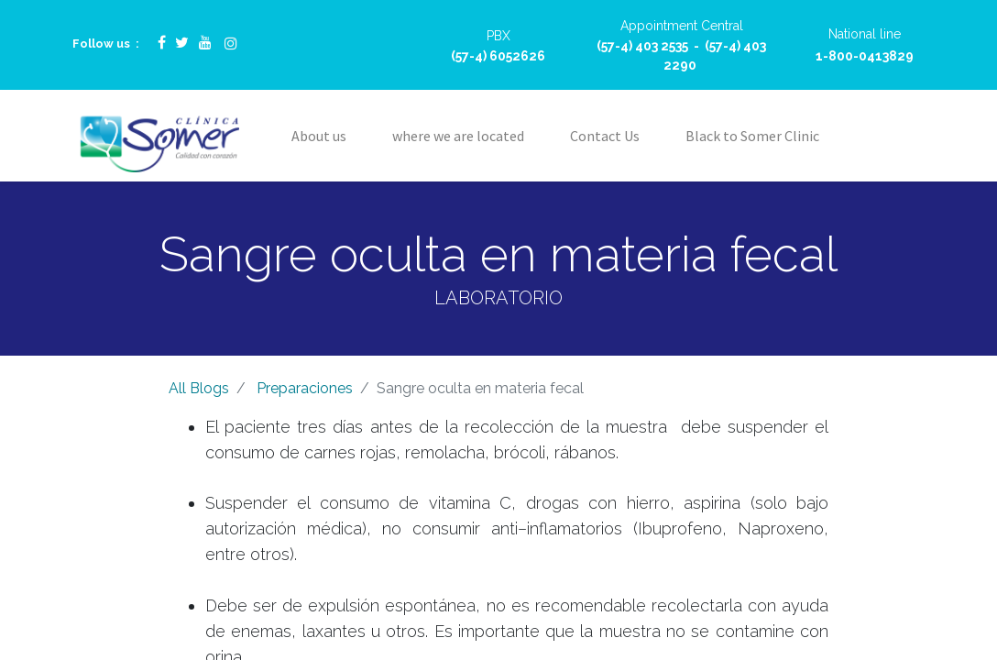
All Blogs (199, 388)
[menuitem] (318, 135)
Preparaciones (305, 388)
